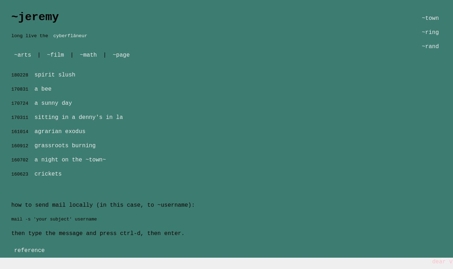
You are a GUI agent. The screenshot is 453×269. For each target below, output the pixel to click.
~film (55, 55)
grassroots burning (65, 146)
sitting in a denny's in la (79, 117)
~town (430, 18)
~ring (430, 32)
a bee (43, 89)
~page (121, 55)
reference (29, 250)
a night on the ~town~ (70, 160)
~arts (22, 55)
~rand (430, 47)
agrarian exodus (60, 131)
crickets (48, 174)
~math (88, 55)
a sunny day (53, 103)
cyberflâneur (70, 36)
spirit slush (55, 75)
